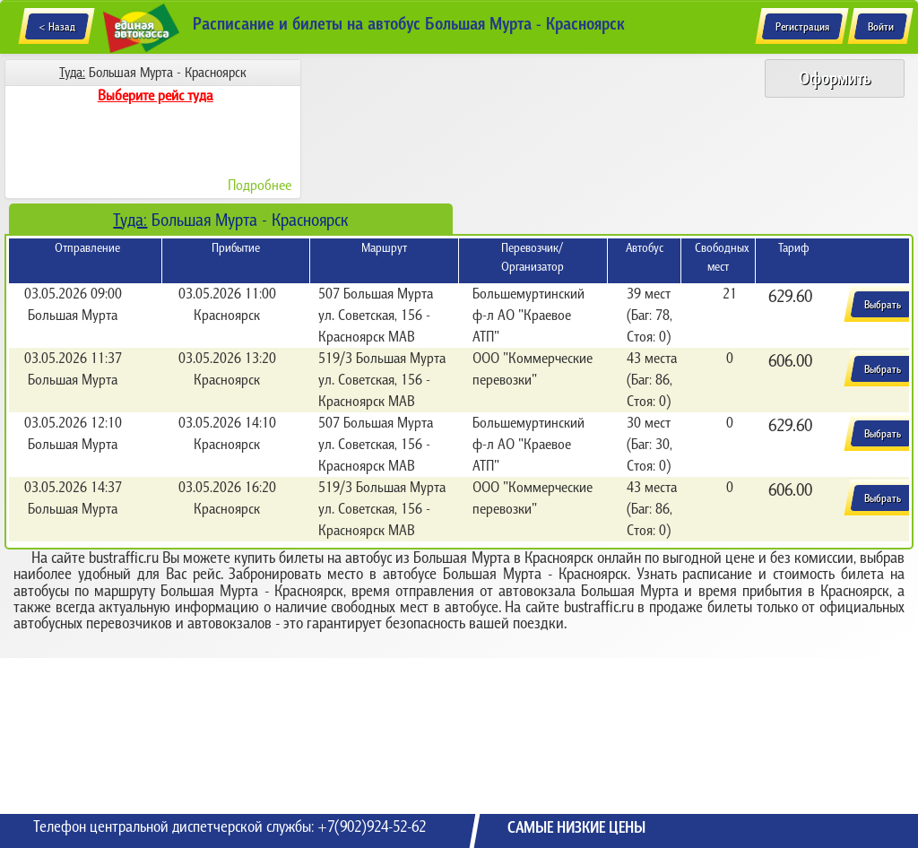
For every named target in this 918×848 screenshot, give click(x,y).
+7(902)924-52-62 (371, 826)
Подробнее (259, 185)
